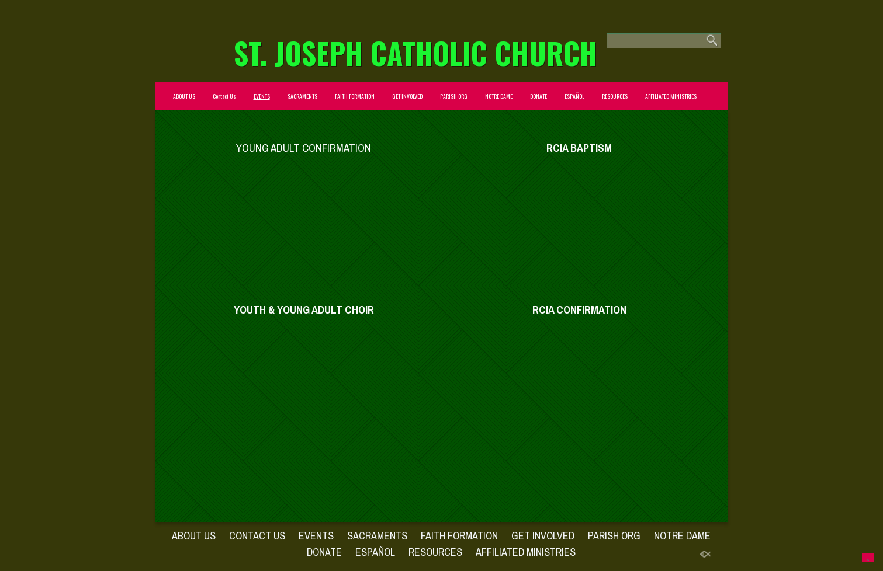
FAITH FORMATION (355, 96)
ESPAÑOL (574, 96)
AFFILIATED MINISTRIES (671, 96)
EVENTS (262, 96)
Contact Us (224, 96)
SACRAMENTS (302, 96)
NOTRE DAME (499, 96)
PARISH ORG (454, 96)
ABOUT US (184, 96)
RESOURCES (615, 96)
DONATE (538, 96)
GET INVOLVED (407, 96)
